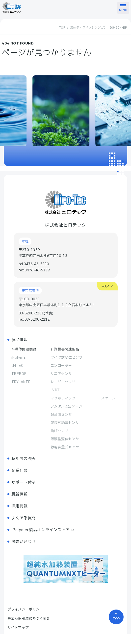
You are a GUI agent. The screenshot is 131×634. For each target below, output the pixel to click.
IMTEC (17, 365)
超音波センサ (61, 414)
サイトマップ (18, 627)
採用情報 (19, 506)
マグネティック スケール (83, 398)
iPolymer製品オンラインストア (42, 530)
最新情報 (19, 494)
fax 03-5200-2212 (34, 319)
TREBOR (19, 373)
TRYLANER (20, 382)
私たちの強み (23, 459)
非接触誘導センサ (65, 422)
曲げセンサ (59, 431)
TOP (62, 27)
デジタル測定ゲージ (66, 406)
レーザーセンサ (63, 382)
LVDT (55, 390)
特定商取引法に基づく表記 (28, 618)
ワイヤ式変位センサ (67, 357)
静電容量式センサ (65, 447)
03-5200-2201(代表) (36, 313)
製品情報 (19, 340)
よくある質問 (23, 518)
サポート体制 (23, 482)
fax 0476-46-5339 (34, 270)
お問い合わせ (23, 542)
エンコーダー (61, 365)
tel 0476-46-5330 (34, 264)
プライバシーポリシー (25, 609)
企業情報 (19, 471)
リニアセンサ (61, 373)
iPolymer (19, 357)
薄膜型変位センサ (65, 439)
